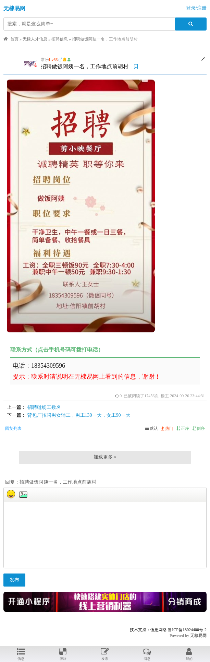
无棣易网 (14, 8)
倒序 (198, 428)
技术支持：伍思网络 (148, 629)
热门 (167, 428)
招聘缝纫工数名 (44, 407)
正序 (182, 428)
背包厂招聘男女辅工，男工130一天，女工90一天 (79, 415)
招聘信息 (59, 39)
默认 (151, 428)
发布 (14, 579)
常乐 (45, 59)
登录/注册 (196, 8)
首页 (14, 39)
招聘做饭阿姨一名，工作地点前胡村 (105, 39)
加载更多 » (105, 457)
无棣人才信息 (35, 39)
